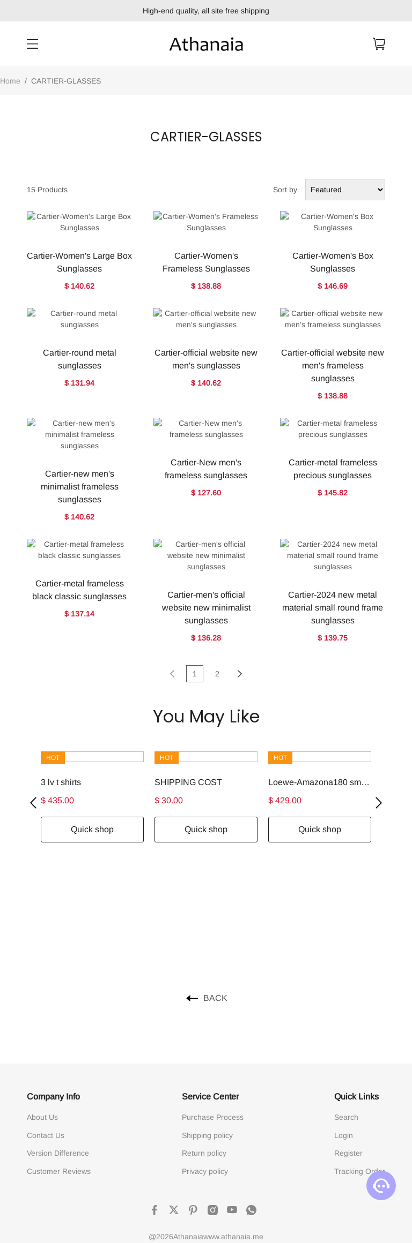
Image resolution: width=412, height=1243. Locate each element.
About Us (42, 1004)
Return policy (204, 1040)
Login (343, 1023)
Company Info (53, 984)
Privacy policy (205, 1058)
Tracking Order (359, 1058)
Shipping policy (207, 1023)
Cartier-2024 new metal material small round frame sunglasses (332, 495)
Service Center (210, 984)
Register (348, 1040)
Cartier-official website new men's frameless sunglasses (332, 320)
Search (346, 1004)
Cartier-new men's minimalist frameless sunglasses (80, 407)
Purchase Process (213, 1004)
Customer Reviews (59, 1058)
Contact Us (45, 1023)
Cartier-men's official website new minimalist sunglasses (206, 495)
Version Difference (58, 1040)
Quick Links (356, 984)
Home (10, 81)
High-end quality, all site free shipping (206, 10)
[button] (33, 690)
